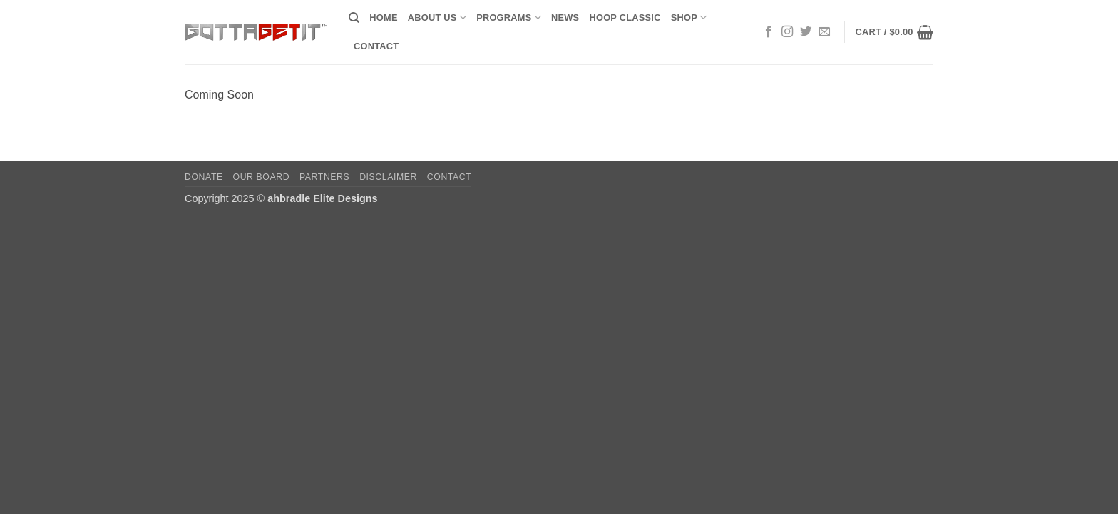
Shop (689, 17)
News (565, 17)
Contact (376, 46)
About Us (437, 17)
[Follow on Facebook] (768, 32)
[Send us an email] (824, 32)
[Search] (354, 17)
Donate (204, 177)
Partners (324, 177)
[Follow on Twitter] (805, 32)
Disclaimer (388, 177)
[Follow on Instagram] (787, 32)
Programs (508, 17)
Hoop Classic (624, 17)
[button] (894, 32)
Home (383, 17)
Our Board (261, 177)
